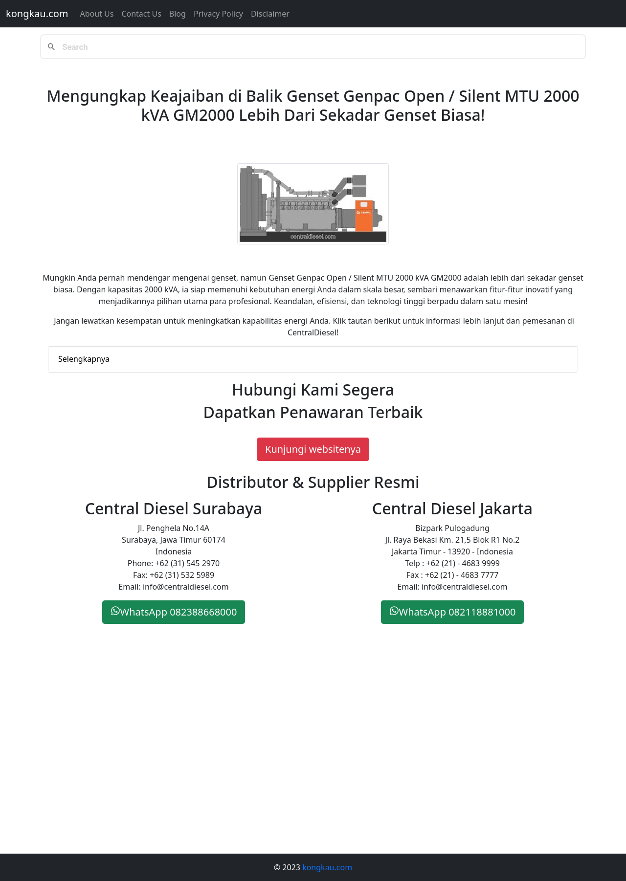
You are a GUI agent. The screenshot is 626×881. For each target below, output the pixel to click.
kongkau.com (37, 13)
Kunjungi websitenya (313, 449)
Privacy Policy (218, 13)
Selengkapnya (84, 358)
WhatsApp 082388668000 (174, 611)
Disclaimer (270, 13)
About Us (96, 13)
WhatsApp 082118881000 (452, 611)
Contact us (141, 13)
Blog (177, 13)
